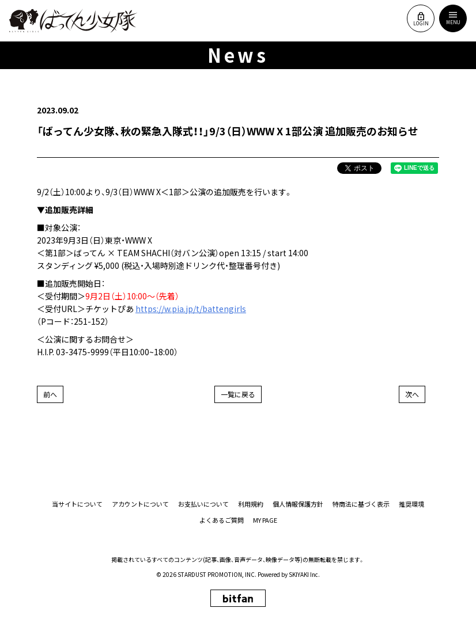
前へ (50, 394)
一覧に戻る (238, 394)
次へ (412, 394)
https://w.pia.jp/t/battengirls (190, 308)
